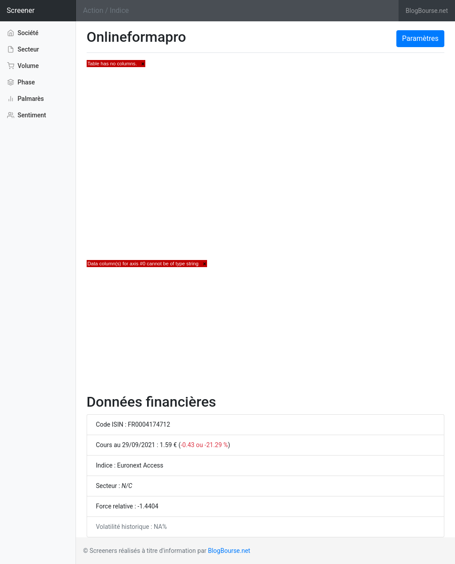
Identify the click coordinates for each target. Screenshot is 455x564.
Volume (23, 65)
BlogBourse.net (427, 10)
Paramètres (420, 38)
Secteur (23, 49)
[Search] (237, 10)
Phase (21, 82)
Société (23, 32)
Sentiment (26, 115)
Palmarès (25, 98)
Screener (21, 10)
